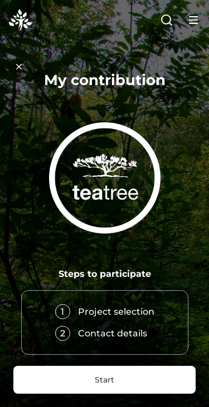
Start (104, 380)
